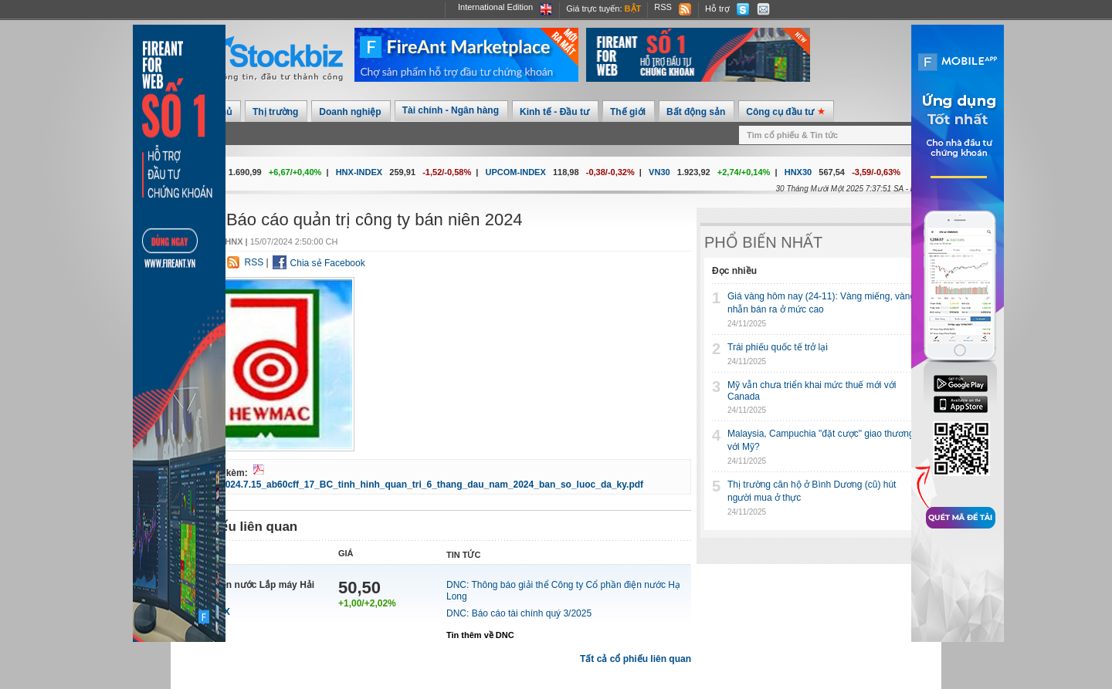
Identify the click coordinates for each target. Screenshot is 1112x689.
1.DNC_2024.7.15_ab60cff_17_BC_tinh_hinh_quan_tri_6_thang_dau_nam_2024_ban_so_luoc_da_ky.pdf (415, 484)
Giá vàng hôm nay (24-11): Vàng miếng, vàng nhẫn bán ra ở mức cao (821, 303)
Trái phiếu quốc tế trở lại (777, 347)
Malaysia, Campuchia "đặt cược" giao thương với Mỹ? (820, 440)
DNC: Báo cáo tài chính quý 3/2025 (519, 613)
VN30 (659, 172)
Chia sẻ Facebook (327, 263)
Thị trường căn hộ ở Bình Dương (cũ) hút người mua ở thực (811, 491)
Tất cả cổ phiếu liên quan (635, 659)
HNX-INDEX (359, 172)
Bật (633, 8)
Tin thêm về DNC (480, 635)
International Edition (495, 7)
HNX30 (798, 172)
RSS (663, 7)
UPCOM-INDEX (516, 172)
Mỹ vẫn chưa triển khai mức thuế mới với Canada (811, 391)
